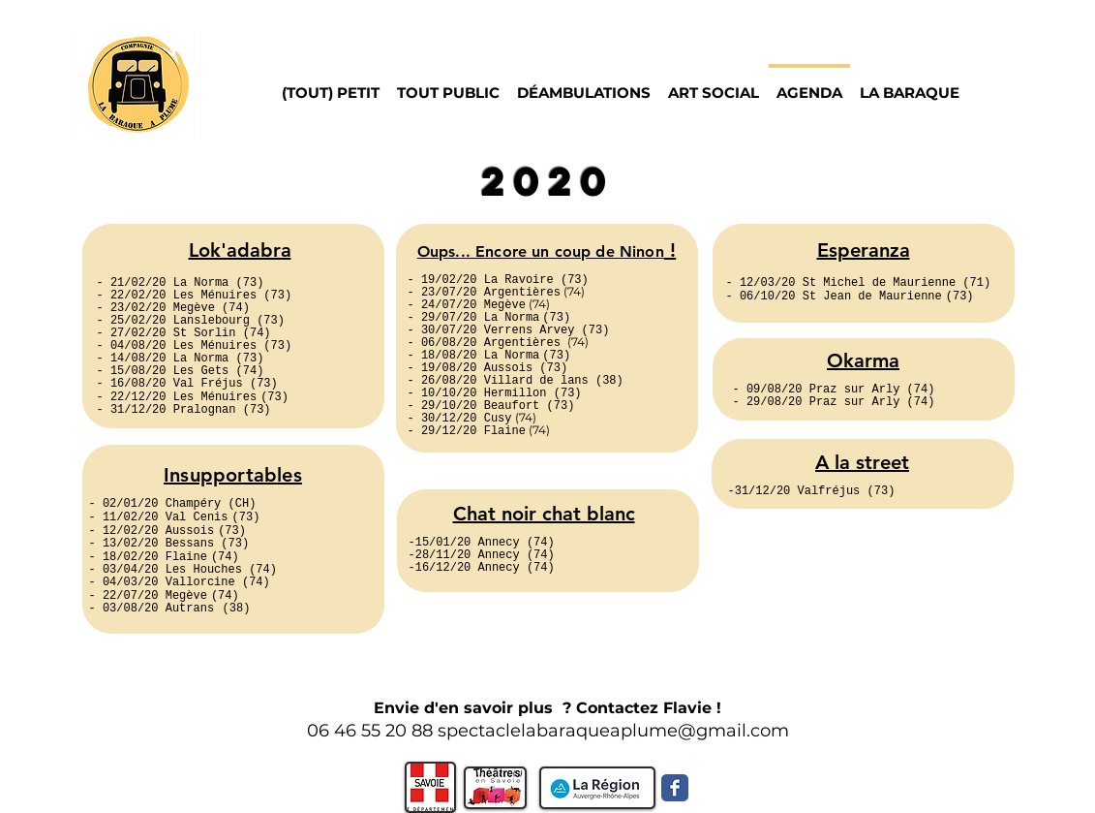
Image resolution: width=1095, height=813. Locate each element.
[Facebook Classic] (674, 787)
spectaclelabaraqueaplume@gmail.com (613, 730)
